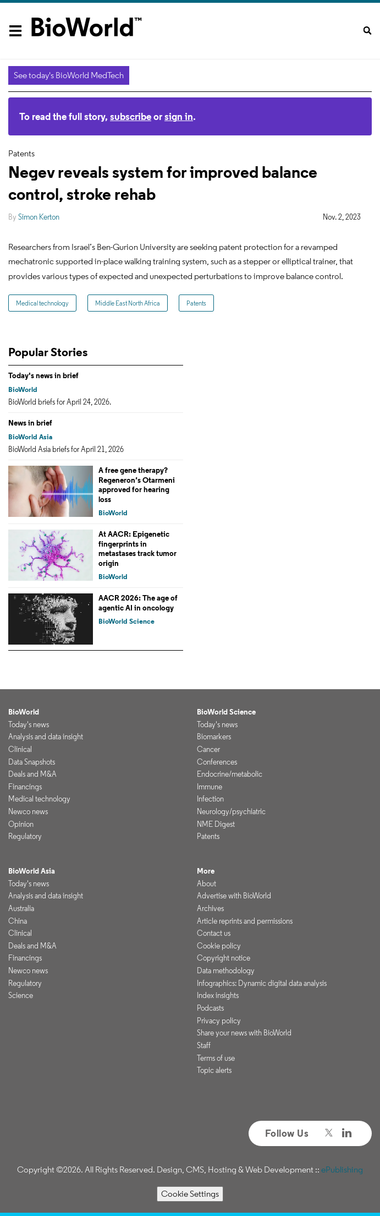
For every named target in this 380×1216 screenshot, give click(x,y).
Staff (204, 1045)
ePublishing (342, 1169)
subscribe (130, 116)
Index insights (218, 995)
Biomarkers (214, 736)
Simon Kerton (38, 217)
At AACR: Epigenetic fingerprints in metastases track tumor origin (137, 548)
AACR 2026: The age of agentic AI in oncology (138, 603)
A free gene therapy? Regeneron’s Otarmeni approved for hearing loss (136, 484)
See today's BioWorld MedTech (69, 75)
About (206, 883)
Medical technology (42, 303)
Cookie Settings (190, 1193)
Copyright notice (223, 958)
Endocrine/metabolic (229, 774)
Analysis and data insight (45, 736)
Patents (196, 303)
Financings (25, 787)
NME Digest (216, 824)
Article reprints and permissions (245, 921)
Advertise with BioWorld (234, 896)
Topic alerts (214, 1070)
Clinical (20, 749)
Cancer (208, 749)
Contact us (213, 933)
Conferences (217, 762)
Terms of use (216, 1058)
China (17, 921)
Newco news (28, 811)
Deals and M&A (32, 774)
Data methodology (226, 970)
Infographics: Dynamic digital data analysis (262, 983)
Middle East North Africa (127, 303)
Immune (209, 787)
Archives (210, 908)
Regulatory (25, 836)
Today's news (28, 724)
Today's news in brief (43, 375)
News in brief (30, 423)
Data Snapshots (31, 762)
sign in (178, 116)
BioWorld (22, 389)
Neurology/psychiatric (231, 811)
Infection (210, 799)
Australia (21, 908)
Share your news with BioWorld (244, 1033)
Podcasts (210, 1008)
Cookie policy (219, 946)
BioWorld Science (126, 621)
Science (20, 995)
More (205, 871)
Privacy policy (219, 1021)
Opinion (21, 824)
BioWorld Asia (30, 436)
